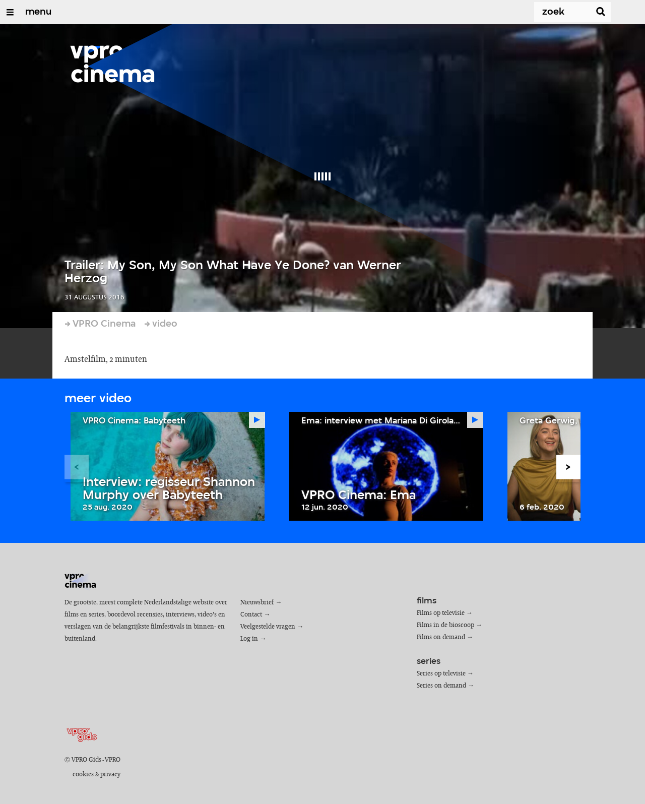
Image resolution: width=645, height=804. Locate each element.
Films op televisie (441, 613)
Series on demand (441, 686)
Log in (249, 639)
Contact (251, 614)
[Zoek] (552, 12)
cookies (83, 774)
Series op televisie (441, 673)
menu (38, 12)
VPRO (112, 760)
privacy (110, 774)
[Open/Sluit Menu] (10, 12)
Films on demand (441, 637)
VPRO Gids (86, 760)
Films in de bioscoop (445, 625)
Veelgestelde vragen (267, 627)
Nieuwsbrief (257, 602)
